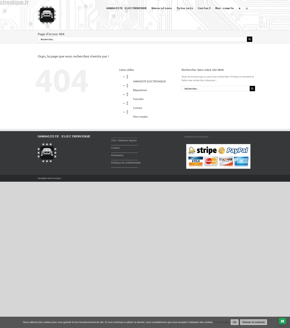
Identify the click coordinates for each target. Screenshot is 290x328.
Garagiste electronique (49, 178)
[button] (247, 8)
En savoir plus (221, 322)
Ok (234, 322)
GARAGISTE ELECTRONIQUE (149, 81)
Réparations (140, 90)
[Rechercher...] (142, 39)
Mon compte (140, 116)
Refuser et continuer (253, 322)
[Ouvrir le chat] (282, 321)
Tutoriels (138, 98)
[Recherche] (249, 39)
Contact (137, 107)
